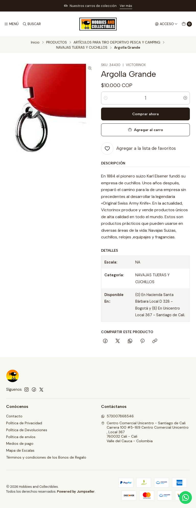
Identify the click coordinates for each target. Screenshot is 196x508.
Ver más (126, 6)
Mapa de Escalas (20, 450)
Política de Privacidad (24, 423)
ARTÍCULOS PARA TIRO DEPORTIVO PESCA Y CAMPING (117, 42)
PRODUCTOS (56, 42)
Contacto (14, 416)
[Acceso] (166, 24)
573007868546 (117, 416)
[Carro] (187, 24)
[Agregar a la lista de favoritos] (138, 148)
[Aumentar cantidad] (185, 98)
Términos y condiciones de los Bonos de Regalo (46, 457)
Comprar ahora (145, 114)
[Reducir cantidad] (105, 98)
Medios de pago (19, 443)
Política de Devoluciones (26, 430)
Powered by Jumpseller (76, 491)
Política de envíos (20, 437)
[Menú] (11, 24)
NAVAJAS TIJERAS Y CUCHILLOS (81, 47)
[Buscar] (31, 24)
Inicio (35, 42)
